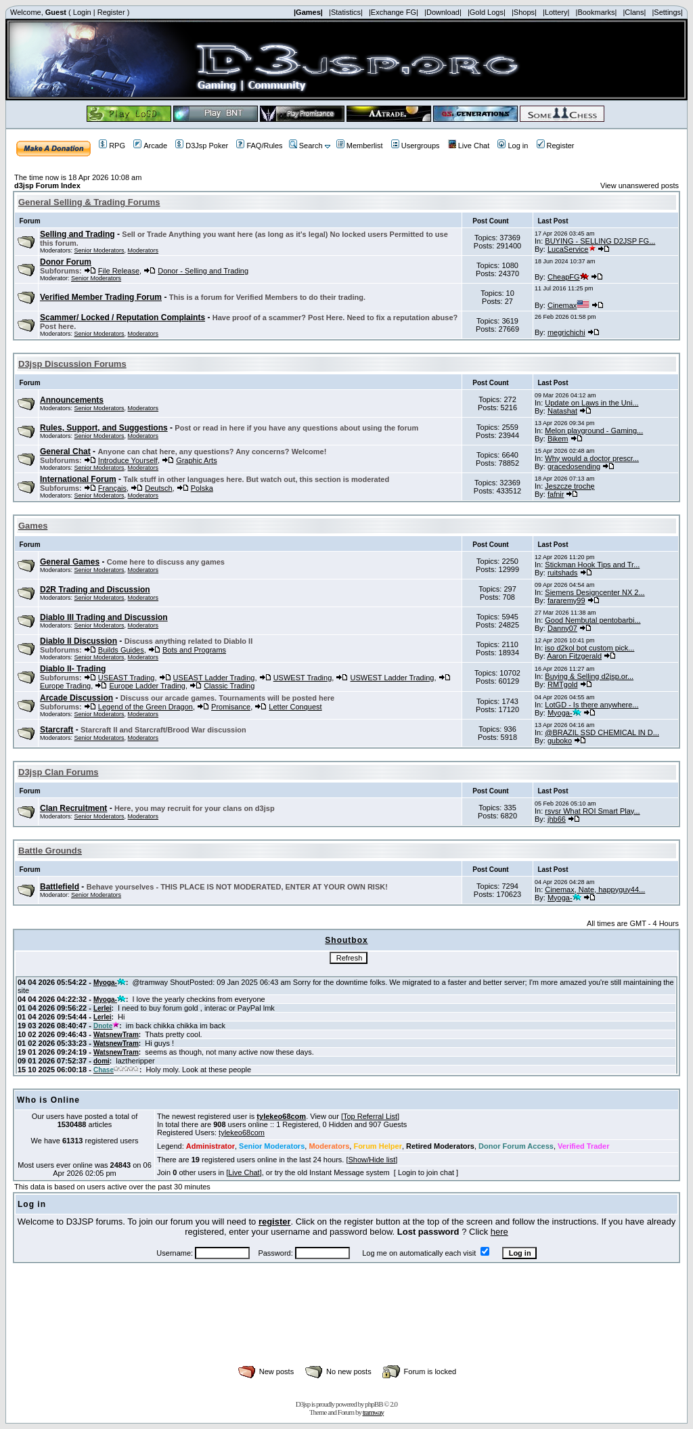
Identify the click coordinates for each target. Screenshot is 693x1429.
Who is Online (48, 1100)
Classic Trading (229, 686)
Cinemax (568, 305)
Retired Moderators (440, 1146)
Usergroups (415, 145)
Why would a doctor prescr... (592, 458)
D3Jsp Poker (201, 145)
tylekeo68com (281, 1116)
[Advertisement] (346, 1328)
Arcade (150, 145)
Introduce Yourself (128, 460)
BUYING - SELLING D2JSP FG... (600, 241)
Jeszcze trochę (569, 486)
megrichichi (566, 332)
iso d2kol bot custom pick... (589, 648)
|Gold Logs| (487, 12)
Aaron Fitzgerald (574, 656)
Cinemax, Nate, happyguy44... (595, 889)
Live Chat (468, 145)
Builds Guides (121, 650)
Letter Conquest (295, 707)
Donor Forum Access (516, 1146)
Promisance (230, 707)
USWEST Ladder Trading (392, 678)
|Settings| (667, 12)
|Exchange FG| (393, 12)
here (499, 1232)
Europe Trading (65, 686)
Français (112, 488)
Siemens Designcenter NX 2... (594, 592)
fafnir (555, 494)
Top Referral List (370, 1116)
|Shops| (524, 12)
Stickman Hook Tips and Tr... (592, 564)
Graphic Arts (196, 460)
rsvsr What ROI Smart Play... (592, 811)
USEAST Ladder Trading (214, 678)
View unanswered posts (639, 185)
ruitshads (562, 573)
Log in (512, 145)
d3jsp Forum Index (47, 185)
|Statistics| (346, 12)
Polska (202, 488)
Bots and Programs (194, 650)
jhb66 (556, 819)
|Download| (443, 12)
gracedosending (573, 466)
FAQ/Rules (259, 145)
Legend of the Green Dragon (145, 707)
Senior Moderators (99, 250)
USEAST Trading (126, 678)
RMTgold (562, 684)
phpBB (373, 1404)
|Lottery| (556, 12)
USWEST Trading (302, 678)
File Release (118, 271)
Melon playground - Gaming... (594, 430)
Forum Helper (377, 1146)
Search (306, 145)
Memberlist (359, 145)
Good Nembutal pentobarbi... (592, 620)
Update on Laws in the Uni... (591, 403)
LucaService (571, 249)
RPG (112, 145)
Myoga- (564, 713)
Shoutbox (346, 940)
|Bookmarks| (596, 12)
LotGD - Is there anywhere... (591, 705)
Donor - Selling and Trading (203, 271)
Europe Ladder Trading (147, 686)
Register (111, 12)
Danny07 (562, 628)
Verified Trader (583, 1146)
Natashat (562, 411)
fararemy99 (566, 600)
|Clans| (634, 12)
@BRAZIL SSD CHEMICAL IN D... (602, 732)
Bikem (557, 439)
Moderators (143, 250)
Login (82, 12)
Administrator (210, 1146)
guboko (559, 741)
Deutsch (158, 488)
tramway (373, 1412)
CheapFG (568, 277)
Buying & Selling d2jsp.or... (589, 676)
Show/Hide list (372, 1160)
